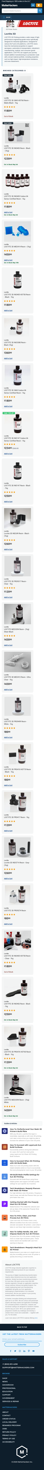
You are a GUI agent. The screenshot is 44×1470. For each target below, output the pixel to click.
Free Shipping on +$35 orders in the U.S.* (16, 1)
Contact (6, 1415)
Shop (4, 1378)
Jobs (4, 1429)
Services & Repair (10, 1401)
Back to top (22, 1327)
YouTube (33, 1351)
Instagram (20, 1351)
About (5, 1412)
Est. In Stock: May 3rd (11, 164)
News (5, 1382)
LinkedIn (24, 1351)
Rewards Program (11, 1425)
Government (8, 1398)
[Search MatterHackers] (40, 10)
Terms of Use (8, 1439)
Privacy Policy (9, 1435)
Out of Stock (8, 116)
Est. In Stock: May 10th (11, 263)
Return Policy (9, 1432)
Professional (9, 1388)
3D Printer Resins (11, 29)
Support (6, 1395)
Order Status (8, 1419)
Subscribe (22, 1345)
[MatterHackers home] (22, 1452)
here (36, 1318)
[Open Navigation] (6, 17)
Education (7, 1391)
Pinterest (29, 1351)
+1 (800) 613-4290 (10, 1364)
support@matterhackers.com (18, 1367)
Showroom (7, 1385)
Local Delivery (9, 1422)
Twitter (15, 1351)
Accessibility (8, 1442)
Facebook (11, 1351)
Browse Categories (14, 71)
